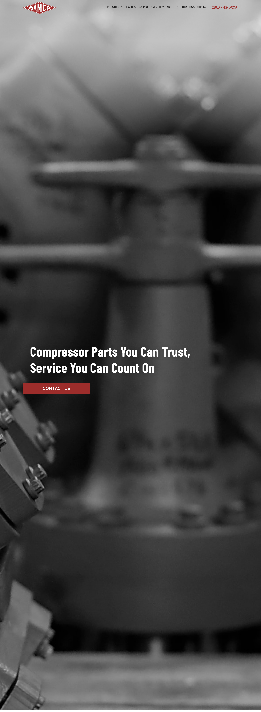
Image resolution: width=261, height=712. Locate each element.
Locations (188, 7)
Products (112, 7)
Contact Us (56, 388)
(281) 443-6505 (224, 7)
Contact (203, 7)
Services (130, 7)
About (171, 7)
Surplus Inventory (151, 7)
